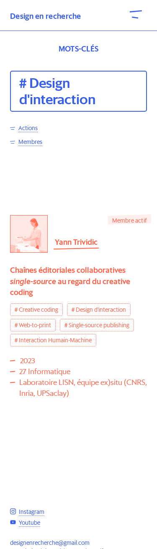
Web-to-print (35, 325)
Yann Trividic (76, 242)
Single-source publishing (99, 325)
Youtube (29, 522)
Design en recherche (45, 16)
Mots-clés (79, 49)
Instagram (31, 512)
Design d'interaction (101, 309)
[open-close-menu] (136, 13)
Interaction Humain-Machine (55, 340)
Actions (28, 128)
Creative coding (38, 309)
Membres (30, 142)
